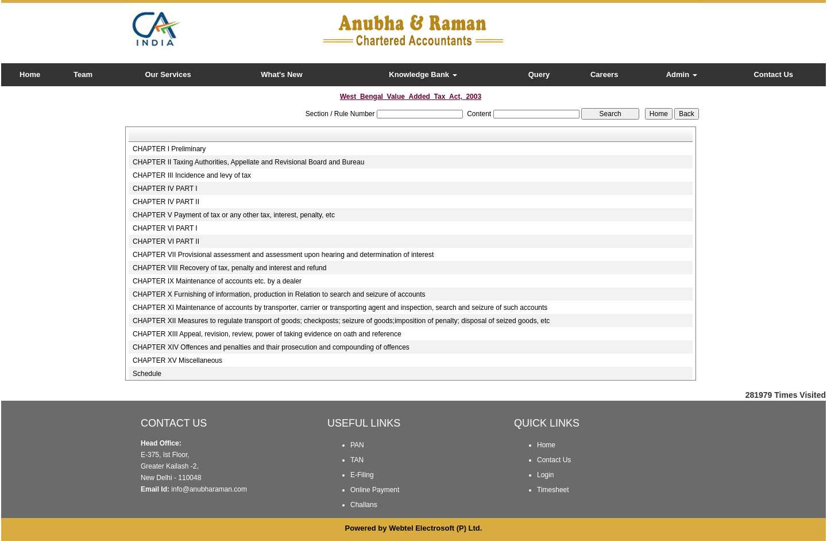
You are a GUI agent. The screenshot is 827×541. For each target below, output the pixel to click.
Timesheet (553, 490)
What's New (281, 74)
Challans (363, 505)
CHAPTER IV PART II (166, 202)
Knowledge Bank (423, 74)
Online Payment (374, 490)
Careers (604, 74)
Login (545, 475)
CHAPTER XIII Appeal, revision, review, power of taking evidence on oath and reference (267, 334)
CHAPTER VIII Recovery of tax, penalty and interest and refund (230, 268)
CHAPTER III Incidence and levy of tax (192, 175)
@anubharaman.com (215, 489)
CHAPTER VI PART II (166, 241)
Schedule (147, 374)
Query (539, 74)
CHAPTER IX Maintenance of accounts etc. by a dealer (217, 281)
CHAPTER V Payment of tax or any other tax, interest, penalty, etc (234, 215)
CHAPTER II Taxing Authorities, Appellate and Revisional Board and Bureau (248, 162)
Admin (681, 74)
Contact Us (773, 74)
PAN (357, 445)
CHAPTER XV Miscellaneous (177, 360)
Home (30, 74)
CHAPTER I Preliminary (169, 149)
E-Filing (362, 475)
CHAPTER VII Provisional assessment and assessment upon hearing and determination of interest (283, 255)
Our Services (168, 74)
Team (83, 74)
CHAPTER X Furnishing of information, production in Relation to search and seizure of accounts (279, 294)
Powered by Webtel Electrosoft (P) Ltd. (413, 528)
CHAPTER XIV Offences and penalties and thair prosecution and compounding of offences (271, 347)
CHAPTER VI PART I (165, 228)
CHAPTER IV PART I (165, 189)
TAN (357, 460)
